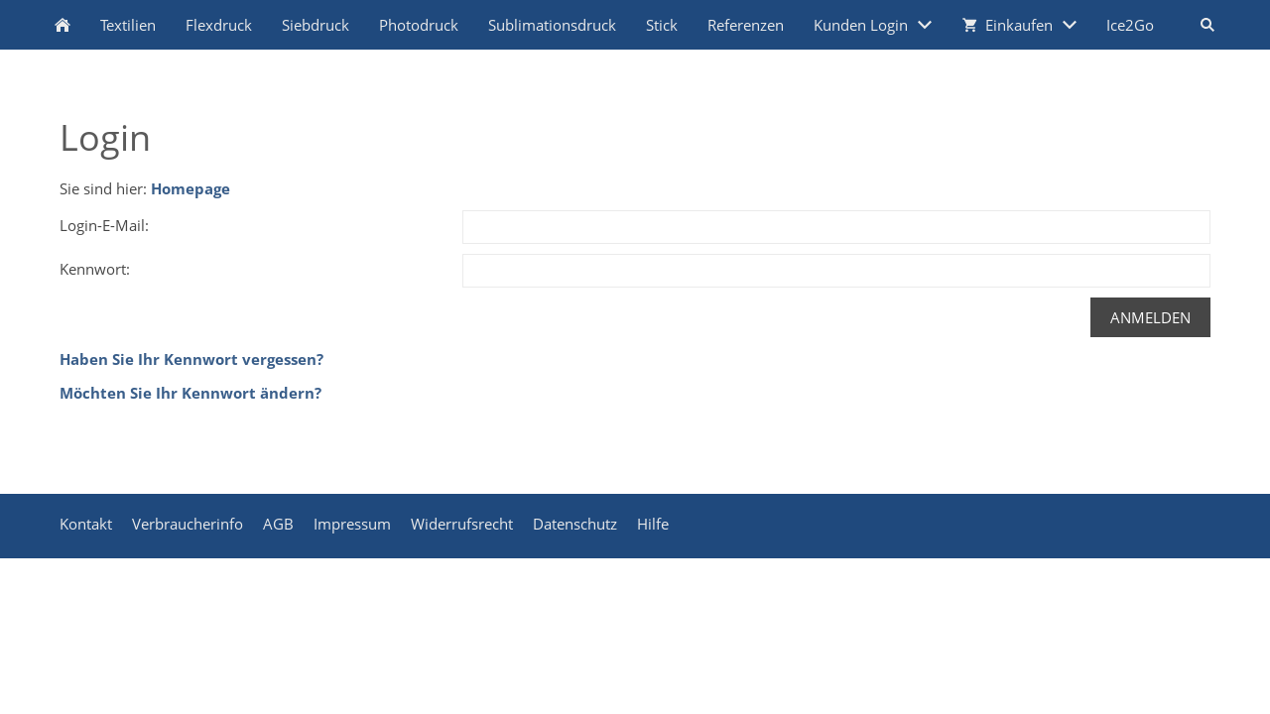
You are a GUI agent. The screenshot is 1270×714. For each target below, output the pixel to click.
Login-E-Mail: (104, 225)
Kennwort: (95, 269)
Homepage (190, 188)
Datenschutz (575, 524)
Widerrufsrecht (462, 524)
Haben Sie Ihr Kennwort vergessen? (191, 359)
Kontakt (86, 524)
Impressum (352, 524)
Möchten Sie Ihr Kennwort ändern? (190, 393)
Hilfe (653, 524)
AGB (278, 524)
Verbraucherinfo (187, 524)
